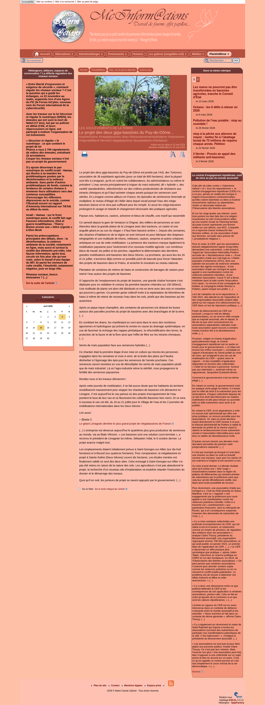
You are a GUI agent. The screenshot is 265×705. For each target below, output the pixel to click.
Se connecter (34, 60)
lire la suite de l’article (40, 283)
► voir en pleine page (48, 299)
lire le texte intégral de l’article (110, 489)
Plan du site (99, 685)
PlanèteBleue (219, 53)
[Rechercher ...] (218, 60)
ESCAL (233, 700)
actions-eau (145, 70)
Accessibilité (27, 2)
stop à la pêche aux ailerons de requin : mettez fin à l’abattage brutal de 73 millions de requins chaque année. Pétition (215, 138)
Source (196, 671)
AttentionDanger (91, 53)
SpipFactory (237, 702)
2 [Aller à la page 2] (198, 79)
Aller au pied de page (87, 1)
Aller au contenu (44, 1)
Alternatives (64, 53)
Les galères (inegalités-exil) (167, 53)
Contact (114, 685)
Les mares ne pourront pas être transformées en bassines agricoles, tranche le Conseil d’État (215, 92)
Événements (117, 53)
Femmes (137, 53)
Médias (198, 53)
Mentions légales (132, 685)
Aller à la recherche (64, 1)
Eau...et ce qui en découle (122, 70)
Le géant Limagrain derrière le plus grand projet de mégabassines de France (125, 423)
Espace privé (153, 685)
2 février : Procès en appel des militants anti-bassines (214, 155)
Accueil (42, 54)
